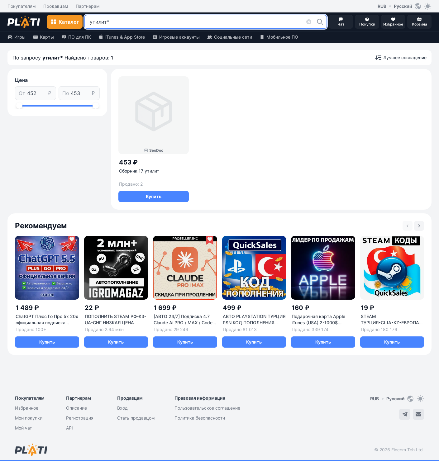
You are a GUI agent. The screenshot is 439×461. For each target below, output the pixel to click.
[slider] (19, 105)
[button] (320, 22)
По (65, 93)
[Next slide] (419, 226)
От (22, 93)
